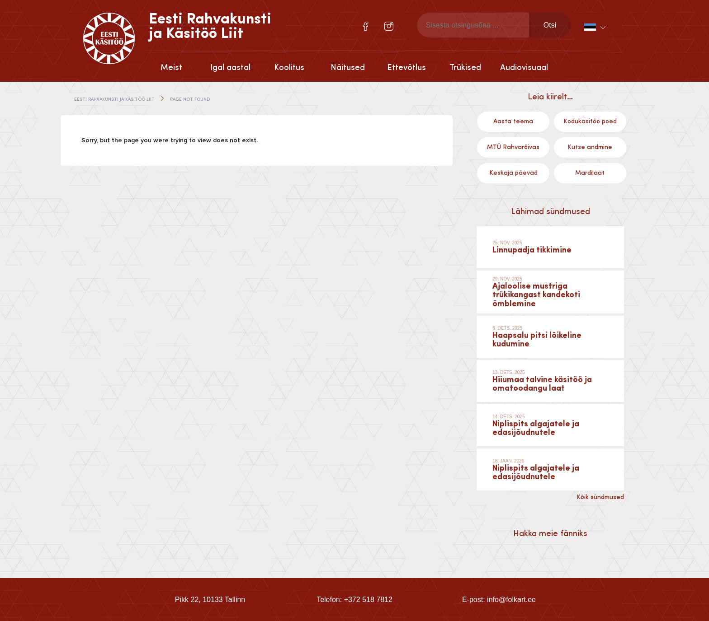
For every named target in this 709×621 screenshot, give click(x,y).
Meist (171, 68)
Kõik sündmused (600, 497)
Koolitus (289, 68)
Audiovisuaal (524, 68)
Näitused (348, 68)
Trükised (465, 68)
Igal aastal (230, 68)
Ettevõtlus (406, 68)
